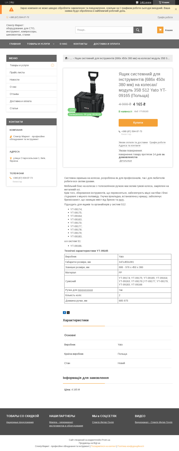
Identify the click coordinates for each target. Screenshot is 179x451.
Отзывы (14, 94)
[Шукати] (137, 30)
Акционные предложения (20, 422)
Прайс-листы (17, 72)
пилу (121, 199)
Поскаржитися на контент (103, 446)
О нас (63, 44)
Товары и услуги (38, 44)
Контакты (80, 44)
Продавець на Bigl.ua (89, 443)
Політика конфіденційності (130, 446)
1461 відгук (145, 2)
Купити (138, 122)
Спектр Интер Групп (103, 422)
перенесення (85, 290)
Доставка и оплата (107, 44)
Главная (15, 44)
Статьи (14, 108)
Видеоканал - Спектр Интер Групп (153, 422)
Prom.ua (106, 440)
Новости (14, 79)
